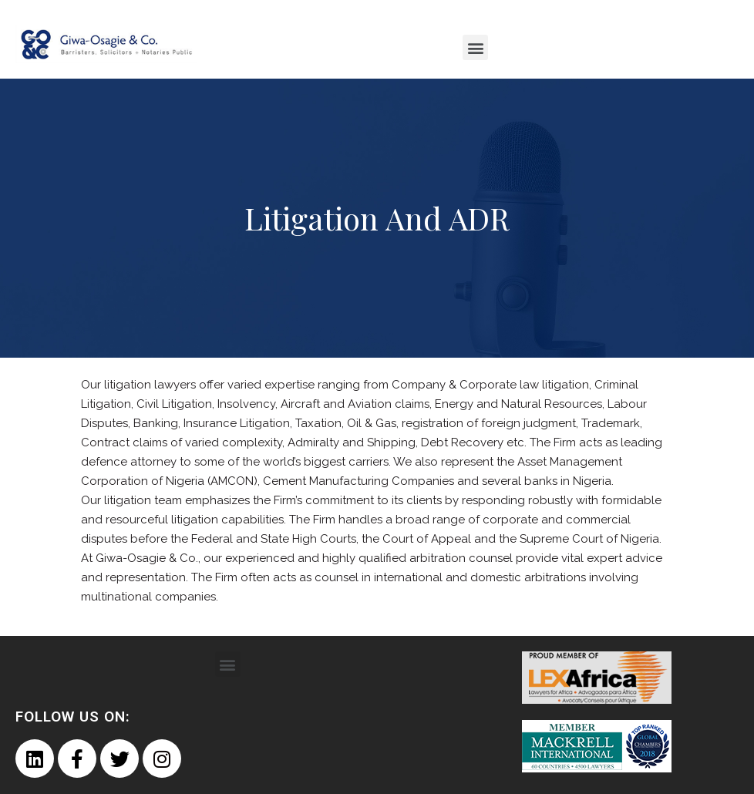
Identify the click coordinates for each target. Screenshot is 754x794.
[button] (475, 47)
